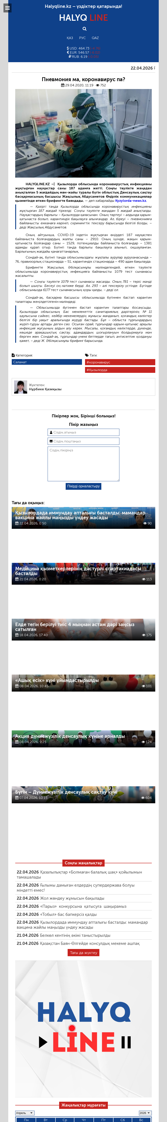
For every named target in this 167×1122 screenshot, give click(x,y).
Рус (82, 38)
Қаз (70, 38)
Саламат (20, 362)
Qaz (95, 38)
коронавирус (99, 362)
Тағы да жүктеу (83, 959)
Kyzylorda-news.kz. (131, 201)
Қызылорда (98, 370)
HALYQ (83, 17)
